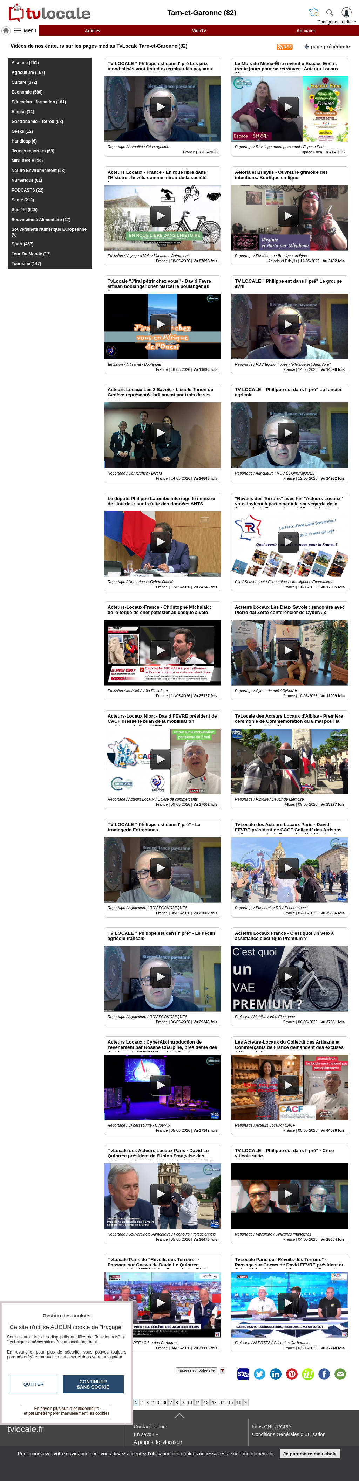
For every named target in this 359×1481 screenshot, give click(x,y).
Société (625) (25, 209)
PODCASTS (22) (27, 190)
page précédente (327, 46)
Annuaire (306, 30)
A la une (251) (25, 62)
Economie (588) (27, 92)
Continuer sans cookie (93, 1384)
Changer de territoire (337, 22)
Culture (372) (24, 82)
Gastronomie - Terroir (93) (37, 121)
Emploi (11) (23, 111)
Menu (30, 30)
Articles (92, 30)
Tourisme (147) (26, 263)
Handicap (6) (24, 141)
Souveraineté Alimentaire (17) (41, 219)
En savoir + (146, 1434)
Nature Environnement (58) (38, 170)
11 (198, 1402)
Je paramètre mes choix (310, 1453)
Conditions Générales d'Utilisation (289, 1434)
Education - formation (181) (39, 101)
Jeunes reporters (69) (33, 150)
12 (206, 1402)
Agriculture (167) (28, 72)
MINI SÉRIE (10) (27, 160)
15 (230, 1402)
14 (222, 1402)
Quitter (33, 1384)
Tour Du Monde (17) (31, 253)
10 (189, 1402)
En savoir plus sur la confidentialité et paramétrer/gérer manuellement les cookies (67, 1411)
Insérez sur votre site (197, 1370)
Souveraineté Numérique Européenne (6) (49, 232)
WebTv (199, 30)
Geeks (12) (22, 131)
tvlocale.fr (26, 1429)
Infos (271, 1427)
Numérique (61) (27, 180)
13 (214, 1402)
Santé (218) (23, 200)
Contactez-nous (151, 1427)
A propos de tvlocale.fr (158, 1442)
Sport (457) (23, 244)
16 (239, 1402)
